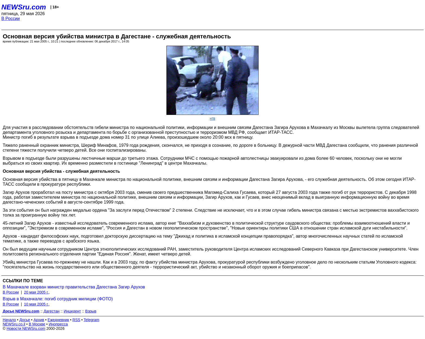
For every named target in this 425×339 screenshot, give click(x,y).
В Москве (37, 324)
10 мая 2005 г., (37, 304)
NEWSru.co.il (14, 324)
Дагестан (52, 311)
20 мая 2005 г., (37, 292)
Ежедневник (58, 320)
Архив (39, 320)
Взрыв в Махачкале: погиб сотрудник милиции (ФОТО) (58, 299)
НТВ (212, 118)
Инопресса (58, 324)
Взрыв (90, 311)
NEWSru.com (23, 7)
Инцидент (72, 311)
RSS (76, 320)
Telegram (91, 320)
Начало (9, 320)
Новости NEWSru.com (26, 328)
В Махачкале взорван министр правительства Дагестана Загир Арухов (74, 287)
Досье (24, 320)
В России (10, 18)
